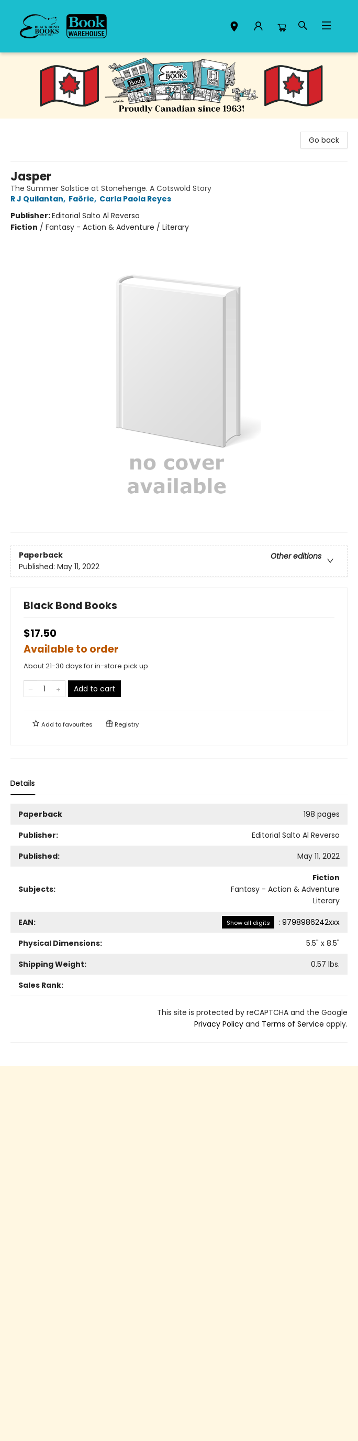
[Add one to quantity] (58, 689)
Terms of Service (293, 1024)
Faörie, (84, 199)
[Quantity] (44, 688)
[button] (234, 28)
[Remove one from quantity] (30, 689)
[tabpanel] (179, 923)
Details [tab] (22, 783)
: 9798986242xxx (281, 922)
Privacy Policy (218, 1024)
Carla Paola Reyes (136, 199)
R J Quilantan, (39, 199)
